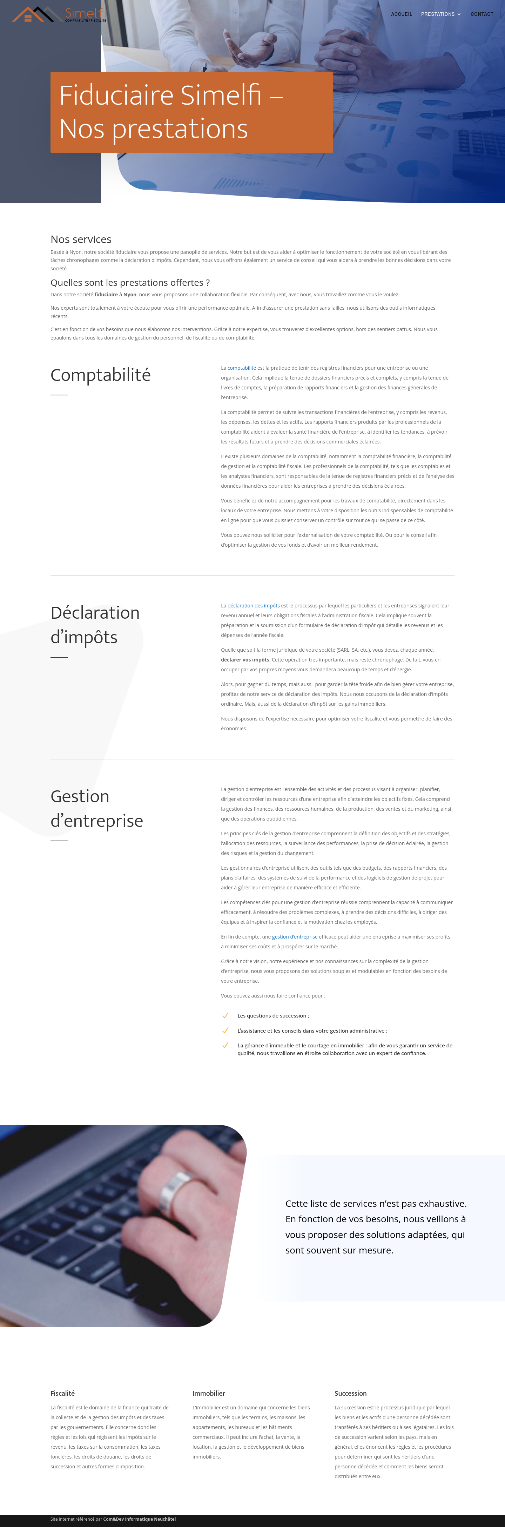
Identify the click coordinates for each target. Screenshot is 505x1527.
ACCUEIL (401, 15)
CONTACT (482, 15)
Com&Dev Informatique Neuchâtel (139, 1519)
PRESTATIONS (438, 15)
